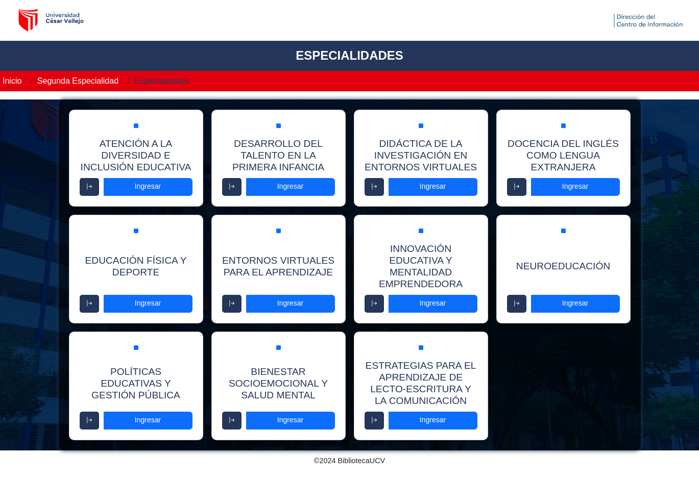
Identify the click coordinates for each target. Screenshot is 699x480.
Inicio (12, 81)
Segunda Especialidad (77, 81)
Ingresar (148, 186)
